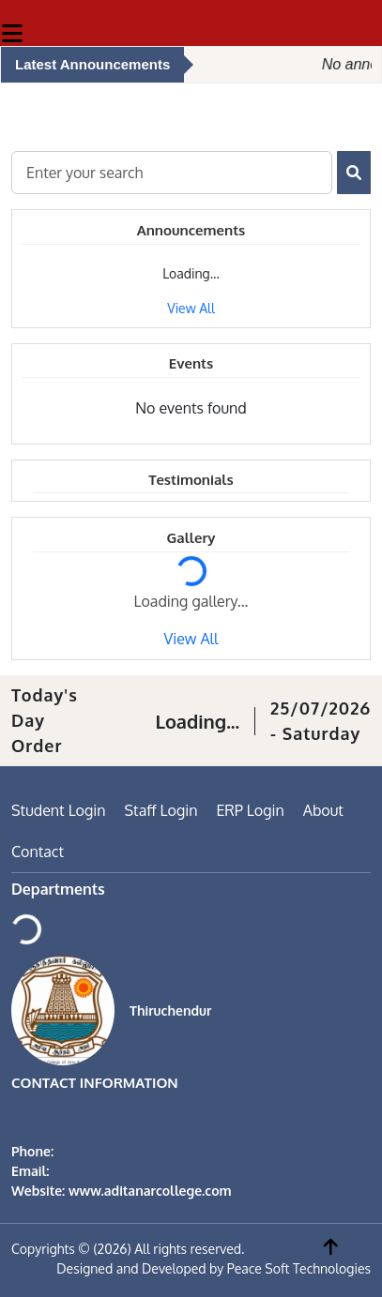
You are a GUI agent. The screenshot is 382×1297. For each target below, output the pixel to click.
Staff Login (161, 810)
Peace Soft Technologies (299, 1268)
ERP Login (249, 810)
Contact (37, 851)
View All (191, 308)
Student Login (58, 810)
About (323, 810)
